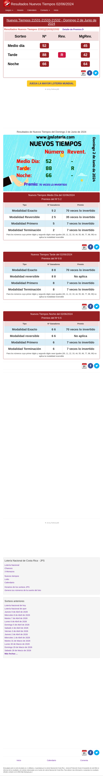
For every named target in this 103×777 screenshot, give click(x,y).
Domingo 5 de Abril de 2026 (17, 625)
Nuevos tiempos (12, 576)
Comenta (84, 760)
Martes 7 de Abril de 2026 (16, 618)
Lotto (7, 579)
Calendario (31, 10)
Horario (20, 10)
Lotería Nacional (12, 565)
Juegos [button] (9, 10)
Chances (8, 568)
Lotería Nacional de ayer (15, 608)
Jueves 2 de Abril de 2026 (16, 634)
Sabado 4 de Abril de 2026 (16, 628)
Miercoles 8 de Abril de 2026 (17, 615)
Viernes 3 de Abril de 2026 (16, 631)
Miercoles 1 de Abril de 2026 (17, 637)
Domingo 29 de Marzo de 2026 (18, 647)
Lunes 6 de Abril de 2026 (16, 621)
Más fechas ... (11, 653)
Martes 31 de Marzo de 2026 (17, 641)
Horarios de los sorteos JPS (17, 587)
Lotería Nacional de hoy (15, 605)
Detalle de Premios (73, 29)
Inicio (56, 10)
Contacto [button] (45, 10)
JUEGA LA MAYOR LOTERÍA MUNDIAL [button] (51, 83)
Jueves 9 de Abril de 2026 (16, 612)
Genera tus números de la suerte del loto (23, 590)
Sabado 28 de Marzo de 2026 (18, 650)
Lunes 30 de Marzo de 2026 (17, 644)
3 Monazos (9, 571)
